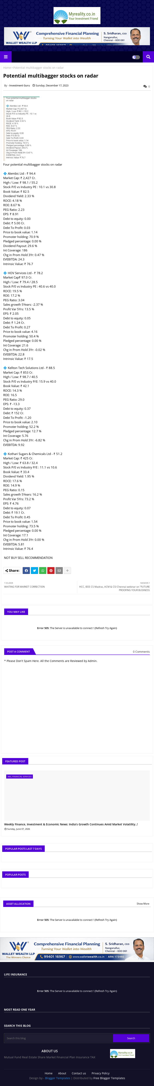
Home (7, 68)
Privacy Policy (100, 1073)
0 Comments (141, 652)
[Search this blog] (59, 1038)
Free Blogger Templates (109, 1078)
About (62, 1073)
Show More (143, 903)
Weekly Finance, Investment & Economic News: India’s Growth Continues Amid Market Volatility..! (71, 824)
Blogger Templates (57, 1078)
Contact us (79, 1073)
